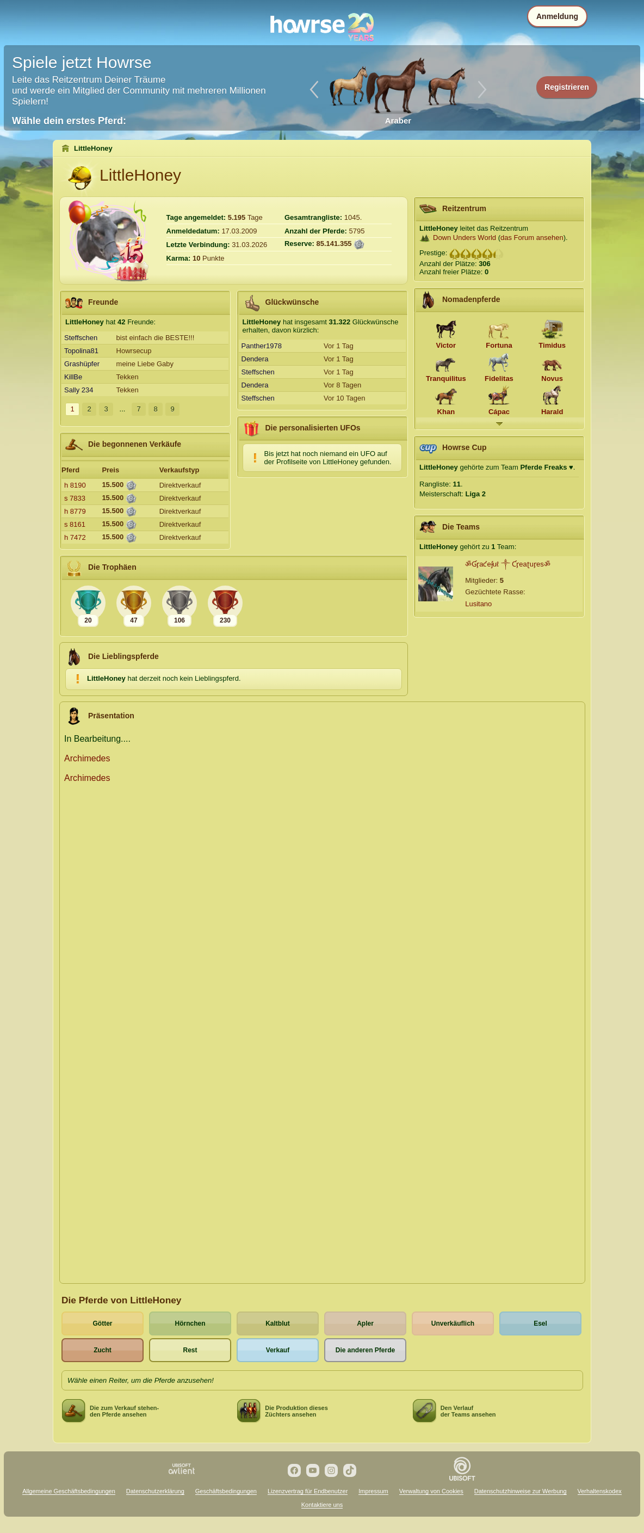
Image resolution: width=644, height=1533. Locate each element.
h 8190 (75, 485)
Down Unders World (464, 237)
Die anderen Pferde (365, 1350)
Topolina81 (81, 351)
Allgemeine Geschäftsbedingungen (68, 1491)
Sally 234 (78, 390)
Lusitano (478, 604)
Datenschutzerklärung (155, 1491)
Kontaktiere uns (322, 1504)
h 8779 (75, 511)
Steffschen (80, 338)
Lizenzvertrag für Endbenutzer (308, 1491)
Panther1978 (262, 346)
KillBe (73, 377)
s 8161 (74, 524)
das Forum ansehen (532, 237)
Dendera (255, 359)
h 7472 (75, 537)
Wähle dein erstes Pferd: (69, 120)
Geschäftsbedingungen (226, 1491)
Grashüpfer (82, 364)
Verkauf (277, 1350)
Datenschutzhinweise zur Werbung (520, 1491)
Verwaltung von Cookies (431, 1491)
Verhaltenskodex (600, 1491)
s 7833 (74, 498)
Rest (190, 1350)
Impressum (373, 1491)
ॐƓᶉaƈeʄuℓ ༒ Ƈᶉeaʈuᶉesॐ (507, 564)
